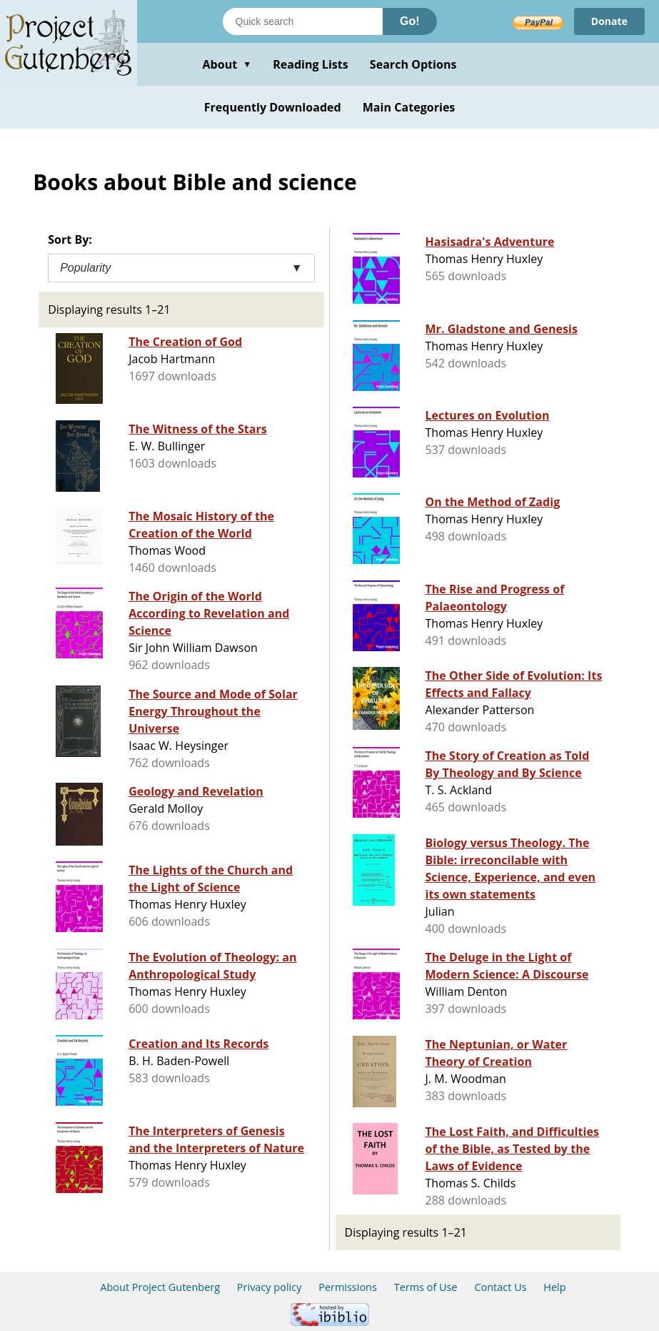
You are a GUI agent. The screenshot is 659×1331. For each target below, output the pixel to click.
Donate (609, 21)
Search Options (413, 64)
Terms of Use (426, 1287)
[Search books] (303, 21)
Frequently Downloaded (272, 107)
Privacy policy (269, 1287)
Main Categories (409, 107)
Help (554, 1287)
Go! (410, 21)
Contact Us (500, 1287)
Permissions (347, 1287)
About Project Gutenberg (160, 1287)
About (226, 64)
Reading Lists (310, 64)
